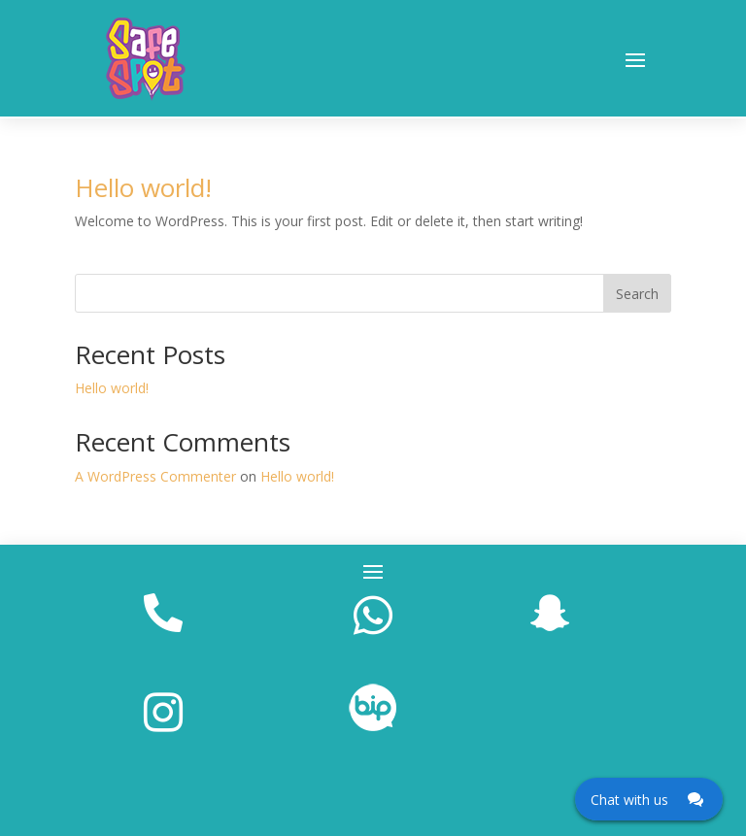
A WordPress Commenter (155, 476)
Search (637, 293)
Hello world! (143, 187)
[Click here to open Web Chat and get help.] (649, 799)
